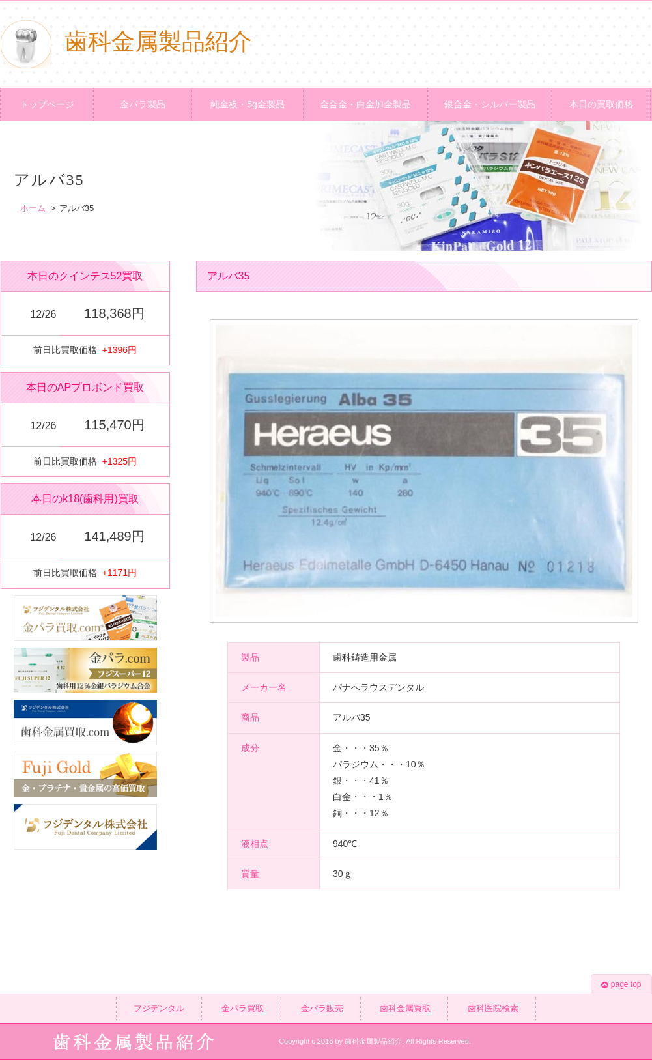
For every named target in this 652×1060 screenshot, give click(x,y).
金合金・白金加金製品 (365, 104)
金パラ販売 (322, 1008)
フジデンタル (159, 1008)
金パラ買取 (242, 1008)
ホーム (33, 208)
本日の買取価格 (601, 104)
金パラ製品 (142, 104)
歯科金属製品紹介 (126, 42)
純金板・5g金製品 (247, 104)
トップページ (47, 104)
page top (621, 984)
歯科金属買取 (405, 1008)
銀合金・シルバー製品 (489, 104)
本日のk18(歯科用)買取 (84, 498)
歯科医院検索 (493, 1008)
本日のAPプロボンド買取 (85, 387)
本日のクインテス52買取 (85, 275)
